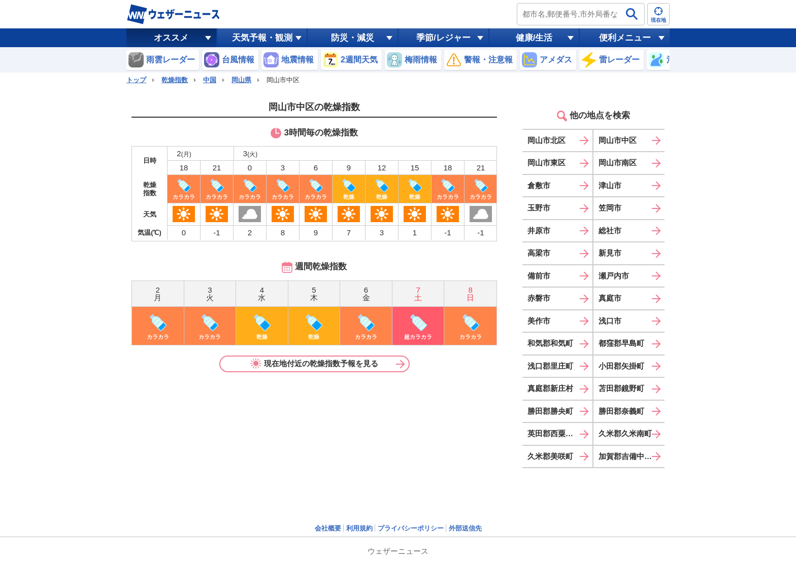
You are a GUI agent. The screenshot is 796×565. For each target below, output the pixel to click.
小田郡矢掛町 (621, 366)
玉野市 (538, 207)
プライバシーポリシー (411, 528)
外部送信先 (465, 528)
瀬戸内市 (614, 275)
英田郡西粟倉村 (554, 433)
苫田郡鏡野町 (621, 388)
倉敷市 (538, 185)
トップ (136, 80)
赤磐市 (538, 298)
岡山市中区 (618, 140)
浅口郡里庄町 (550, 366)
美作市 (538, 320)
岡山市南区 (618, 162)
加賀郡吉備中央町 (629, 456)
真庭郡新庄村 (550, 388)
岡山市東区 (546, 162)
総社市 (610, 230)
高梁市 (538, 253)
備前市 (538, 275)
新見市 (610, 253)
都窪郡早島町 (621, 343)
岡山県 (241, 80)
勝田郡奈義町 (621, 411)
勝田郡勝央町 (550, 411)
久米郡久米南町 (625, 433)
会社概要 (328, 528)
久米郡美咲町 (550, 456)
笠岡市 (610, 207)
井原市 (538, 230)
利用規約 (359, 528)
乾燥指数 (174, 80)
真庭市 (610, 298)
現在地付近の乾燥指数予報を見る (314, 363)
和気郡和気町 (550, 343)
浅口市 (610, 320)
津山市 (610, 185)
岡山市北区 (546, 140)
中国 (209, 80)
